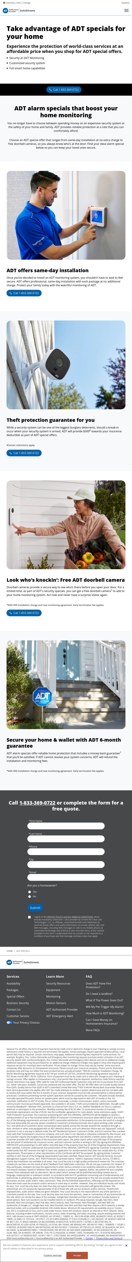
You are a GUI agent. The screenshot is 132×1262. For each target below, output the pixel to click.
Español (125, 2)
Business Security (18, 1003)
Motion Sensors (56, 1003)
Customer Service (18, 1016)
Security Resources (58, 983)
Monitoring (53, 996)
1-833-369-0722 (37, 803)
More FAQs (93, 1030)
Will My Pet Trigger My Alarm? (105, 1007)
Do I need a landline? (99, 994)
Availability (13, 983)
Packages (12, 990)
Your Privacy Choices (23, 1022)
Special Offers (15, 996)
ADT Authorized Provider (62, 1009)
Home (10, 951)
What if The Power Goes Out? (104, 1000)
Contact (89, 1238)
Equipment (53, 990)
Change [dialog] (26, 2)
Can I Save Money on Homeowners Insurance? (102, 1021)
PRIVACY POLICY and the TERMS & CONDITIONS (70, 916)
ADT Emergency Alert (59, 1016)
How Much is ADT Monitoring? (105, 1013)
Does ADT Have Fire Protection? (98, 985)
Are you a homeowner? (42, 885)
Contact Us (13, 1009)
